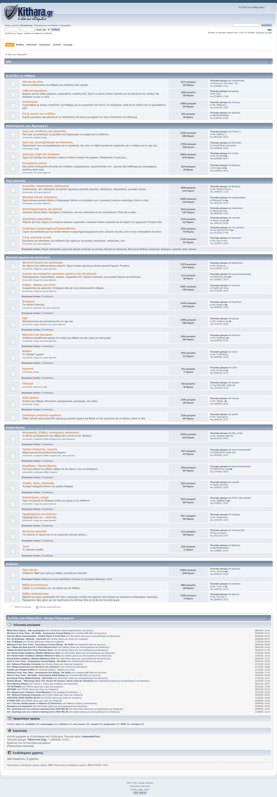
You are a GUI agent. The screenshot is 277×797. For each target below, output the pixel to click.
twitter (157, 68)
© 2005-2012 (144, 786)
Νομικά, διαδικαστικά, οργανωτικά (57, 249)
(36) (125, 724)
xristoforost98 (238, 80)
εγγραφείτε (65, 25)
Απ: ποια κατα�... (221, 571)
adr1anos (37, 308)
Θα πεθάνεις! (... (220, 134)
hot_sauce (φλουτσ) (42, 173)
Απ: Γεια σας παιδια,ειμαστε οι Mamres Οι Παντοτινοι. (34, 703)
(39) (32, 724)
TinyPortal (134, 786)
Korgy (44, 137)
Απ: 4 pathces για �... (223, 321)
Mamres (235, 594)
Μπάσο (27, 351)
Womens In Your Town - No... (226, 83)
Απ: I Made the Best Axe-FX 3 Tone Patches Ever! (32, 647)
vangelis (37, 137)
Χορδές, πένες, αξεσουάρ (38, 483)
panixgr (235, 91)
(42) (20, 724)
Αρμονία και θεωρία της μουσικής (88, 249)
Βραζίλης (236, 113)
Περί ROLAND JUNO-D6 (224, 385)
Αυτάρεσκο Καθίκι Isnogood (45, 439)
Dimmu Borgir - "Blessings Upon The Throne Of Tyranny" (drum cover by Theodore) (50, 681)
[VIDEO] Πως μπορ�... (223, 469)
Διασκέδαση (65, 579)
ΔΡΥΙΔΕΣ (11, 689)
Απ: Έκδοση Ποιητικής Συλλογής (24, 664)
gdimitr (235, 414)
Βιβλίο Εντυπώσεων (35, 585)
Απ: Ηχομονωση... (221, 517)
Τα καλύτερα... (48, 296)
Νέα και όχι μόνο (32, 81)
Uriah (234, 367)
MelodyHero (237, 263)
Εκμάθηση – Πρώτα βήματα (39, 465)
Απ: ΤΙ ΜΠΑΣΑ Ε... (221, 354)
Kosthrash (236, 302)
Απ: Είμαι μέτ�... (220, 168)
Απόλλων (236, 335)
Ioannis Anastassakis (241, 274)
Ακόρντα (192, 249)
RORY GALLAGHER (241, 498)
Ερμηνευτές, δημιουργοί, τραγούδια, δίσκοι (168, 249)
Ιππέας (235, 153)
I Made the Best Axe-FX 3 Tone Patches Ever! (30, 650)
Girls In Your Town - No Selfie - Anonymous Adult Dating (36, 675)
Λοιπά (109, 579)
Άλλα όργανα (30, 397)
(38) (81, 724)
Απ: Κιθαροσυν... (220, 105)
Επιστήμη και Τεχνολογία (83, 579)
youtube (175, 68)
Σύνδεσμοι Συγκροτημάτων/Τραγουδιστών (48, 228)
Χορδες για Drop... (221, 485)
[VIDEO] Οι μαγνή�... (223, 277)
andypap (236, 514)
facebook (142, 68)
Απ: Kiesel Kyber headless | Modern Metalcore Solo (34, 653)
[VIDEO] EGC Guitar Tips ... (225, 452)
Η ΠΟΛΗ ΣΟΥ (13, 700)
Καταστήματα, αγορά (35, 497)
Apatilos (235, 382)
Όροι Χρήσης (140, 792)
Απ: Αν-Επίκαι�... (221, 156)
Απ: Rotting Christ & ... (223, 189)
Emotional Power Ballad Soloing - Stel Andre (30, 678)
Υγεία (25, 546)
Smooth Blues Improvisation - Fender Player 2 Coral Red (36, 636)
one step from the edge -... (225, 230)
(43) (137, 724)
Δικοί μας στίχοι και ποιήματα (40, 154)
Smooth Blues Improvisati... (225, 145)
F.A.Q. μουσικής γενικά (36, 237)
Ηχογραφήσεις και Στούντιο (39, 514)
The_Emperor (238, 227)
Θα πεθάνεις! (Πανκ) (17, 684)
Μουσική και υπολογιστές (115, 249)
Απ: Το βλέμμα (15, 641)
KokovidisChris (91, 736)
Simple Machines (145, 783)
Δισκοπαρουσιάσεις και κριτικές (42, 209)
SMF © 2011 (132, 783)
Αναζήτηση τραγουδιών (37, 219)
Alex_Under (237, 433)
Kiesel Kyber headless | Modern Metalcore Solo (31, 658)
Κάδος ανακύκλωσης (35, 593)
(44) (65, 724)
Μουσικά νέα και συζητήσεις (40, 197)
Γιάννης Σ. (236, 131)
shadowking (104, 681)
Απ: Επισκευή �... (221, 370)
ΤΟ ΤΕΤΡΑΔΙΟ (14, 686)
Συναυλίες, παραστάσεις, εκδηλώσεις (45, 186)
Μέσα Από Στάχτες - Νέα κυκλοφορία (26, 630)
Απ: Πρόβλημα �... (221, 338)
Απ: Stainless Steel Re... (224, 436)
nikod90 (235, 482)
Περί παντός (30, 570)
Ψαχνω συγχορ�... (221, 220)
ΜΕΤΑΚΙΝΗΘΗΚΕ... (222, 115)
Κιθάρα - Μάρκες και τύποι (38, 284)
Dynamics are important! (20, 706)
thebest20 (236, 238)
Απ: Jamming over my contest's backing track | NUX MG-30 (37, 709)
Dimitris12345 (238, 530)
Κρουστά (27, 368)
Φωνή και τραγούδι (34, 531)
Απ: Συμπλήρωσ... (221, 417)
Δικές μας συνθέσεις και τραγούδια (44, 131)
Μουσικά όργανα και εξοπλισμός (42, 262)
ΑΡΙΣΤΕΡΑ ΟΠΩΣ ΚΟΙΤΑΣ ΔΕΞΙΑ (23, 698)
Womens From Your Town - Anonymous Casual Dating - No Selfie (40, 644)
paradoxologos (238, 197)
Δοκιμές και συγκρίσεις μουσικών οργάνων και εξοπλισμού (59, 273)
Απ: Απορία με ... (220, 265)
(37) (111, 724)
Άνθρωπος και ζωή (50, 579)
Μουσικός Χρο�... (221, 200)
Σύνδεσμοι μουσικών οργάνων (41, 415)
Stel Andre (236, 143)
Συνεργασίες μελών (34, 163)
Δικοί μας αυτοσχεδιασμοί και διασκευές (47, 142)
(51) (49, 724)
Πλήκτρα (27, 383)
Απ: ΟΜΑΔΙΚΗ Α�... (222, 500)
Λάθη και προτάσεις (34, 90)
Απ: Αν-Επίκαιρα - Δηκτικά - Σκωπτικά (27, 639)
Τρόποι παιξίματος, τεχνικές (39, 449)
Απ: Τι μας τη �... (221, 586)
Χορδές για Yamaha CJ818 (20, 670)
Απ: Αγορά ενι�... (221, 304)
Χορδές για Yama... (221, 288)
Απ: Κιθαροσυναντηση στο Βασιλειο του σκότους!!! (33, 667)
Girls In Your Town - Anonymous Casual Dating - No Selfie (36, 661)
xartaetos (236, 584)
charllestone (237, 208)
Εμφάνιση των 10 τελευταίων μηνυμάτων (28, 743)
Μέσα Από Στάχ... (221, 211)
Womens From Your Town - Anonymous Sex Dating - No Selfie (39, 672)
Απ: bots (216, 94)
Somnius (236, 102)
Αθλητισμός (100, 579)
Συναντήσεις (30, 101)
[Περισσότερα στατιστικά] (20, 746)
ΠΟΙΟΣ (30, 686)
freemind (37, 387)
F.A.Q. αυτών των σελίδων (38, 113)
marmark (236, 218)
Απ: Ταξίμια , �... (220, 401)
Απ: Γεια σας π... (220, 597)
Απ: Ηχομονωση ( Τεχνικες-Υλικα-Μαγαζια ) (29, 692)
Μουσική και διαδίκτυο (138, 249)
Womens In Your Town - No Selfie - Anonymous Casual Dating (38, 633)
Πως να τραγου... (220, 533)
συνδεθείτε (53, 25)
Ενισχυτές (28, 301)
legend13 (83, 644)
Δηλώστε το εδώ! (264, 32)
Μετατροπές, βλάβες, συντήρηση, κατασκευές (50, 432)
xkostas (235, 398)
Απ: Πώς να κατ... (221, 240)
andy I (235, 352)
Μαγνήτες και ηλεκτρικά (37, 334)
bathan (66, 647)
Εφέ (24, 318)
